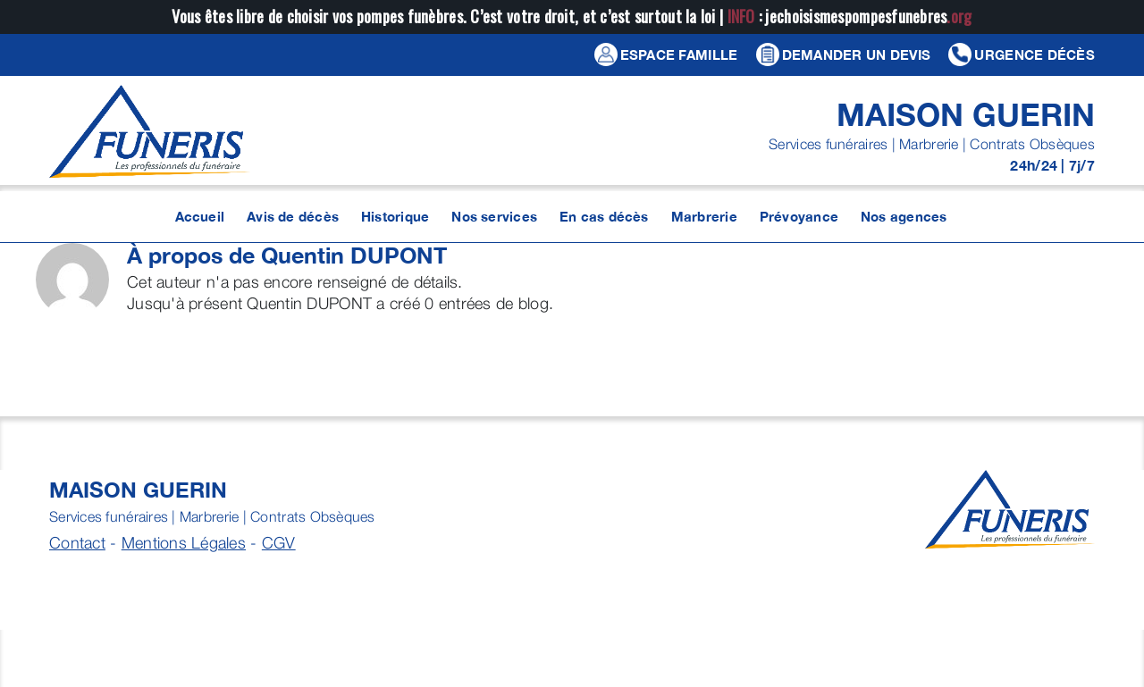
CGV (279, 542)
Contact (77, 542)
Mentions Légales (184, 542)
